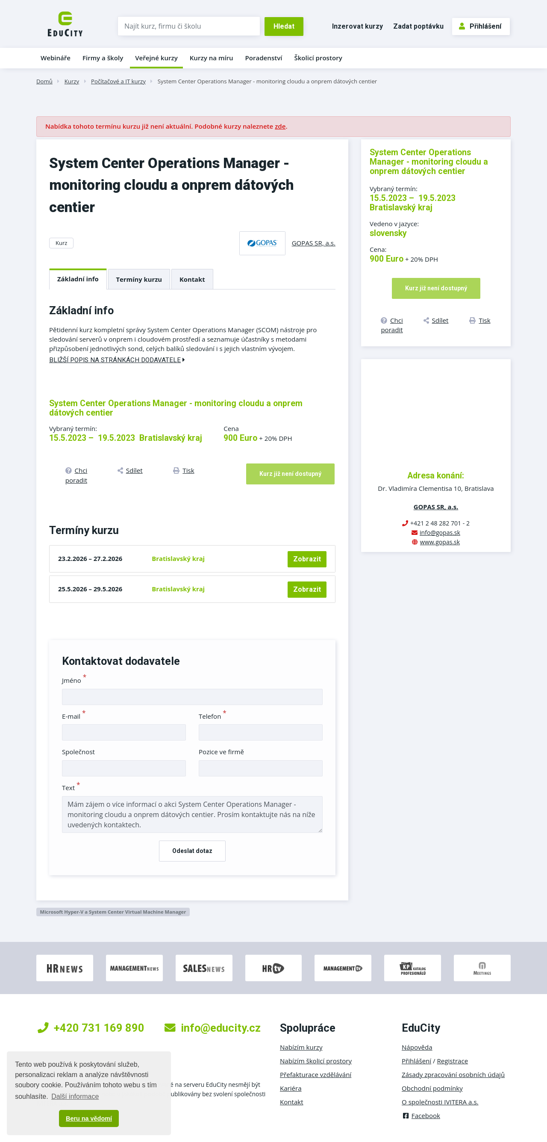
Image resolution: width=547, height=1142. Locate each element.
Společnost (78, 751)
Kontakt (192, 279)
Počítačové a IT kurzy (118, 81)
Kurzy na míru (211, 57)
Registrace (452, 1060)
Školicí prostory (318, 57)
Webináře (56, 57)
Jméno (74, 680)
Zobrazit (307, 559)
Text (71, 787)
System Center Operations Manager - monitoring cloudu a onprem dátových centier (267, 81)
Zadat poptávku (418, 26)
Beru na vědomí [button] (89, 1118)
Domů (44, 81)
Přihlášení (480, 26)
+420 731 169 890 (91, 1027)
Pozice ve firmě (221, 751)
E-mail (74, 716)
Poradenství (263, 57)
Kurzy (72, 81)
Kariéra (291, 1088)
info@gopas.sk (440, 532)
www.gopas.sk (440, 542)
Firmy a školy (102, 57)
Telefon (212, 716)
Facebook (421, 1115)
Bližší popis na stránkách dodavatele (117, 360)
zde (280, 126)
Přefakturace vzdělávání (315, 1074)
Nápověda (417, 1047)
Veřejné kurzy (156, 57)
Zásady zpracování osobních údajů (453, 1074)
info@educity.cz (213, 1027)
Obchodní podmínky (432, 1088)
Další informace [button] (75, 1096)
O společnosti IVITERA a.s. (440, 1102)
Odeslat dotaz (192, 850)
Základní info (78, 278)
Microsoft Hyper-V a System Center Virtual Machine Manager (113, 912)
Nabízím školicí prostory (316, 1060)
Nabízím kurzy (301, 1047)
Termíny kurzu (139, 279)
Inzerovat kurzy (357, 26)
